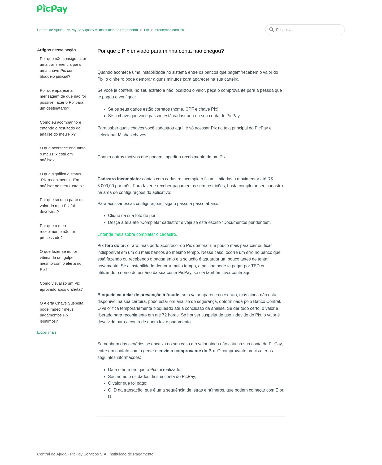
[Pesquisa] (305, 29)
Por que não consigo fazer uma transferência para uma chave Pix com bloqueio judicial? (63, 67)
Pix (146, 30)
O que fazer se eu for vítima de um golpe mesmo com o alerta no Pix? (60, 260)
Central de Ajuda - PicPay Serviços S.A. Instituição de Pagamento (87, 30)
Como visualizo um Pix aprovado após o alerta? (61, 286)
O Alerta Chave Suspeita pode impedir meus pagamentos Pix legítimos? (61, 312)
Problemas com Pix (170, 30)
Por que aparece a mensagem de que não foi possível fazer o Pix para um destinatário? (63, 99)
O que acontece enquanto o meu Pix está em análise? (63, 154)
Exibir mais (47, 332)
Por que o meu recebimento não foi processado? (57, 231)
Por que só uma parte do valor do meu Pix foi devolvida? (62, 205)
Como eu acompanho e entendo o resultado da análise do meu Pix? (60, 128)
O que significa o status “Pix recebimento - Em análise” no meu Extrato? (62, 180)
